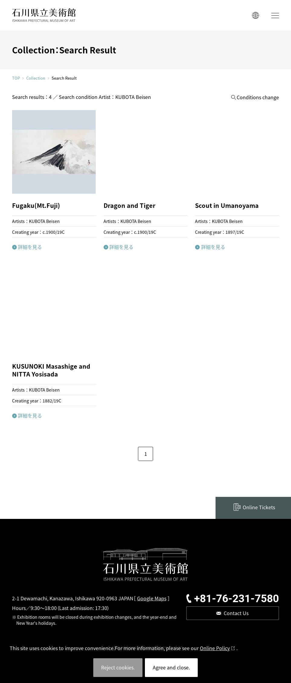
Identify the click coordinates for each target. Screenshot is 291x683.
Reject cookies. (118, 667)
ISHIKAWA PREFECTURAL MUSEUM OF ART (43, 15)
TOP (16, 78)
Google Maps (151, 598)
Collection (35, 78)
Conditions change (258, 97)
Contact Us (236, 613)
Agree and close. (171, 667)
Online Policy (215, 648)
